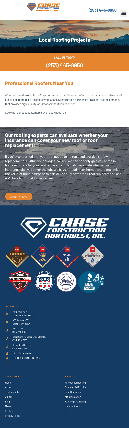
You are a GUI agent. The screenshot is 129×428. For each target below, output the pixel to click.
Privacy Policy (12, 415)
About (8, 387)
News (8, 406)
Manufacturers (72, 406)
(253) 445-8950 (103, 10)
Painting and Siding (75, 401)
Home (8, 382)
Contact (9, 410)
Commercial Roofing (76, 387)
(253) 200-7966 (20, 340)
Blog (7, 401)
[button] (123, 13)
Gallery (8, 396)
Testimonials (12, 392)
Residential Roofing (75, 382)
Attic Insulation (73, 396)
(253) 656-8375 (20, 348)
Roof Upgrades (73, 392)
